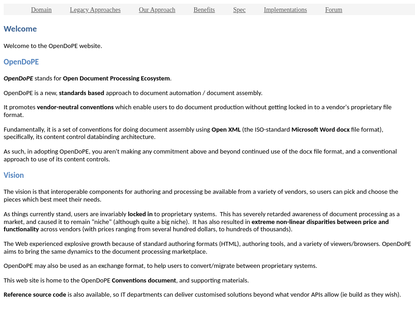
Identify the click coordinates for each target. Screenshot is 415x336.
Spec (239, 9)
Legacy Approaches (95, 9)
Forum (333, 9)
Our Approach (157, 9)
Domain (41, 9)
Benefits (204, 9)
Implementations (285, 9)
